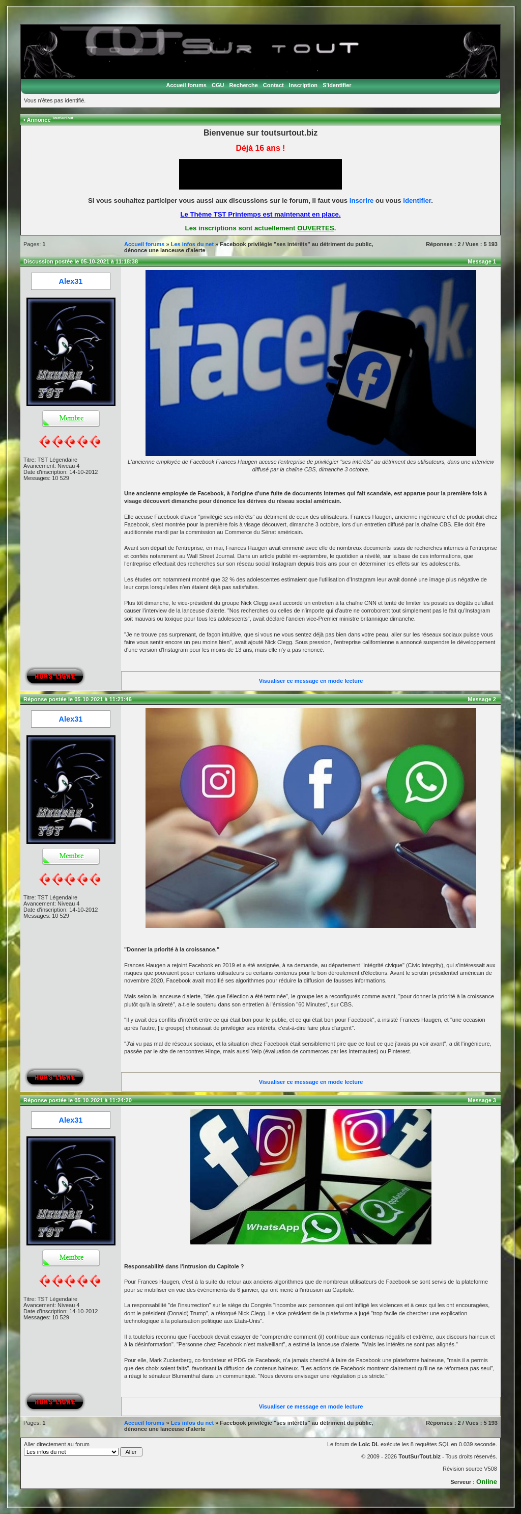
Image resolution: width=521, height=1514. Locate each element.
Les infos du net (192, 244)
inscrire (362, 200)
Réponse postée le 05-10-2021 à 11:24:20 (77, 1100)
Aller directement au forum (83, 1448)
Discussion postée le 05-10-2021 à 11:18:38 (80, 261)
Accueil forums (186, 85)
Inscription (303, 85)
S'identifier (337, 85)
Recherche (243, 85)
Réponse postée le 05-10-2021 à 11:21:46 (77, 699)
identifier (417, 200)
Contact (273, 85)
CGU (218, 85)
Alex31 (71, 281)
